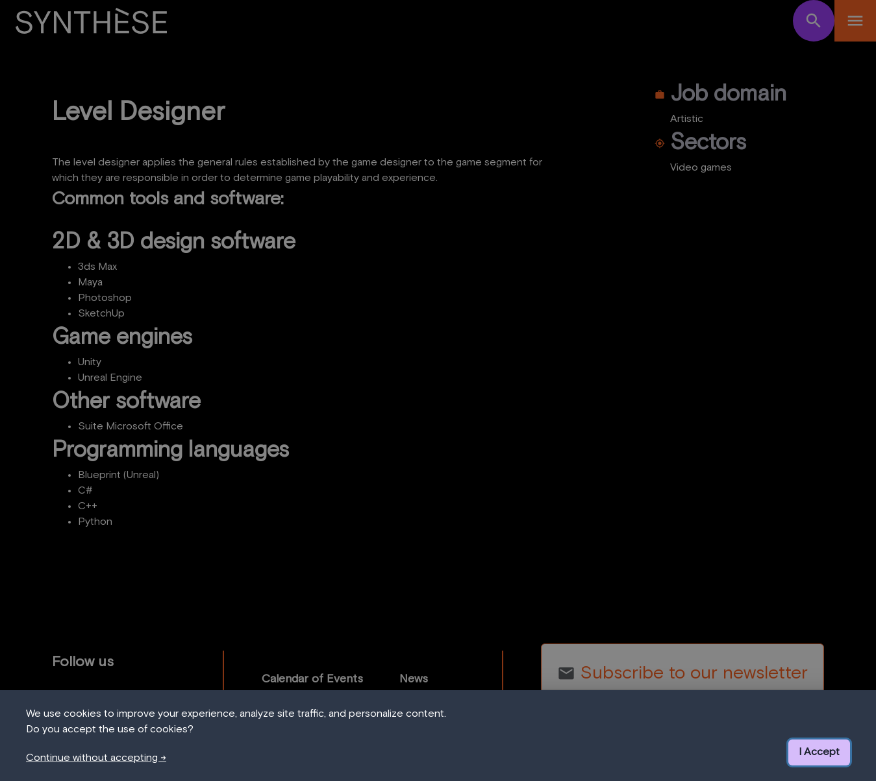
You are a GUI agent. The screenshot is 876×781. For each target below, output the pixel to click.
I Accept (819, 752)
